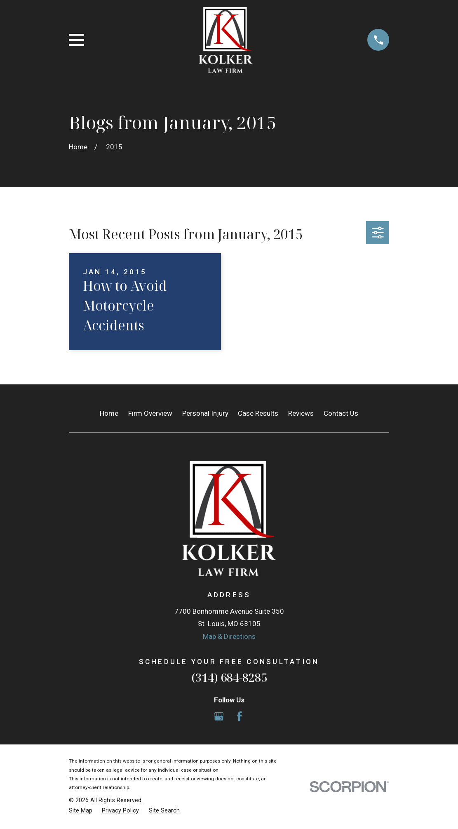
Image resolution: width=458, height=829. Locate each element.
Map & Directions (229, 636)
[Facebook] (239, 716)
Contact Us (341, 413)
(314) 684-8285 (229, 677)
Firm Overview (150, 413)
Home (109, 413)
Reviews (301, 413)
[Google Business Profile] (219, 716)
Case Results (258, 413)
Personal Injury (205, 413)
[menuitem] (80, 810)
